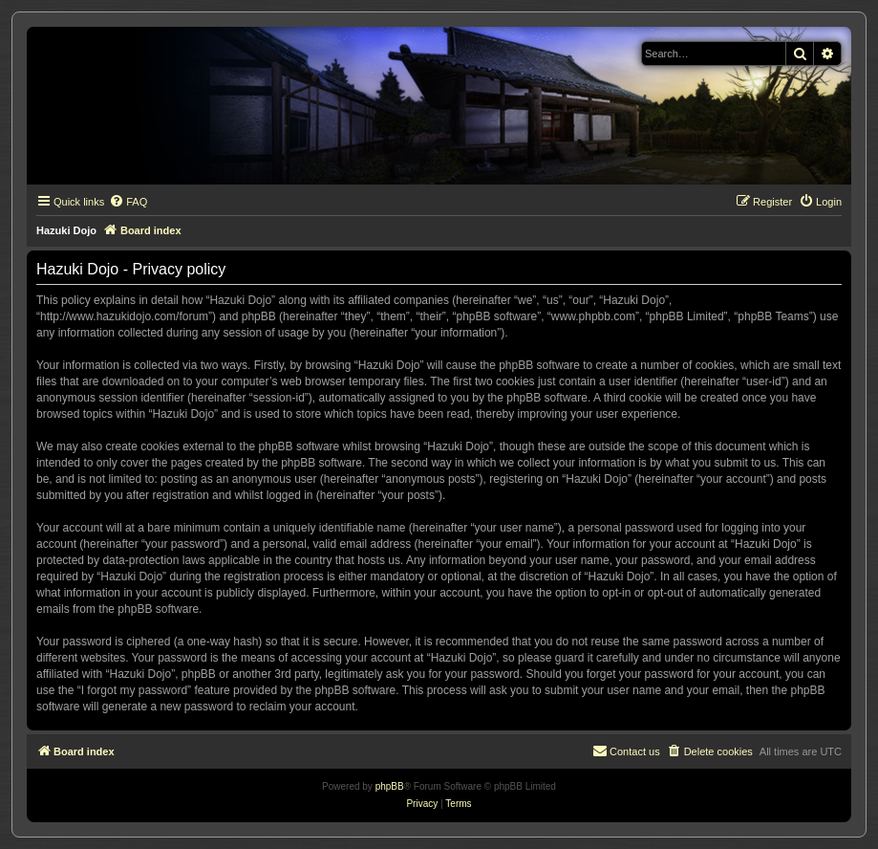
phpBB (389, 786)
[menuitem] (128, 201)
